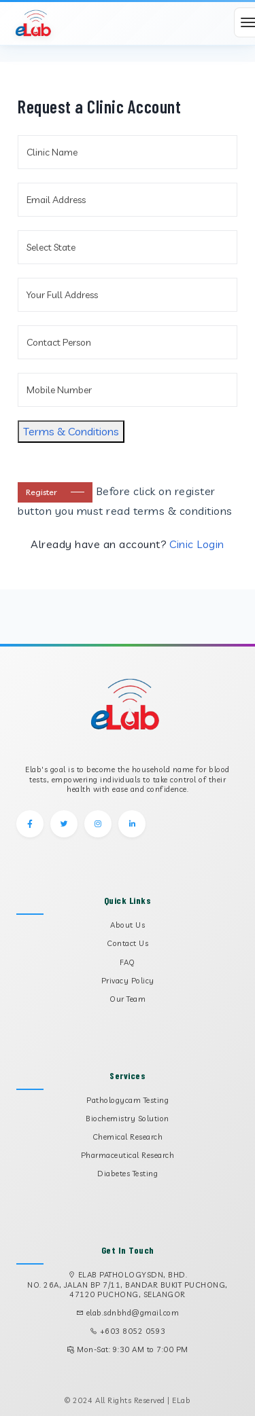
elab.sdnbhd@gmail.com (133, 1313)
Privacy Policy (127, 980)
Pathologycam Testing (127, 1100)
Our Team (127, 999)
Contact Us (127, 943)
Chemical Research (127, 1137)
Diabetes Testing (127, 1173)
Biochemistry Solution (127, 1118)
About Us (127, 925)
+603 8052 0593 (133, 1331)
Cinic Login (196, 544)
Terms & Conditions (71, 431)
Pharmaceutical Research (128, 1155)
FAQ (127, 962)
